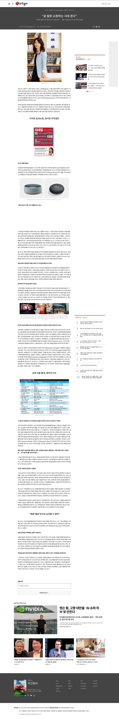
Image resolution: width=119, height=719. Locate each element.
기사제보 (95, 681)
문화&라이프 (59, 686)
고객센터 (42, 707)
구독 (89, 59)
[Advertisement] (40, 218)
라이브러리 (83, 686)
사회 (57, 683)
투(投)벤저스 (80, 59)
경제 (69, 681)
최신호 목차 (83, 683)
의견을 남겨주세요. (24, 586)
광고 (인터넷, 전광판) (29, 707)
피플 (69, 688)
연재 (81, 681)
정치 (57, 681)
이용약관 (47, 707)
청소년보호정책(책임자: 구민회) (66, 707)
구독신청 (95, 683)
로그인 (109, 3)
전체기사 (58, 691)
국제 (69, 683)
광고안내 (95, 686)
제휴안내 (37, 707)
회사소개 (21, 707)
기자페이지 (83, 688)
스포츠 (57, 688)
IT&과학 (70, 686)
